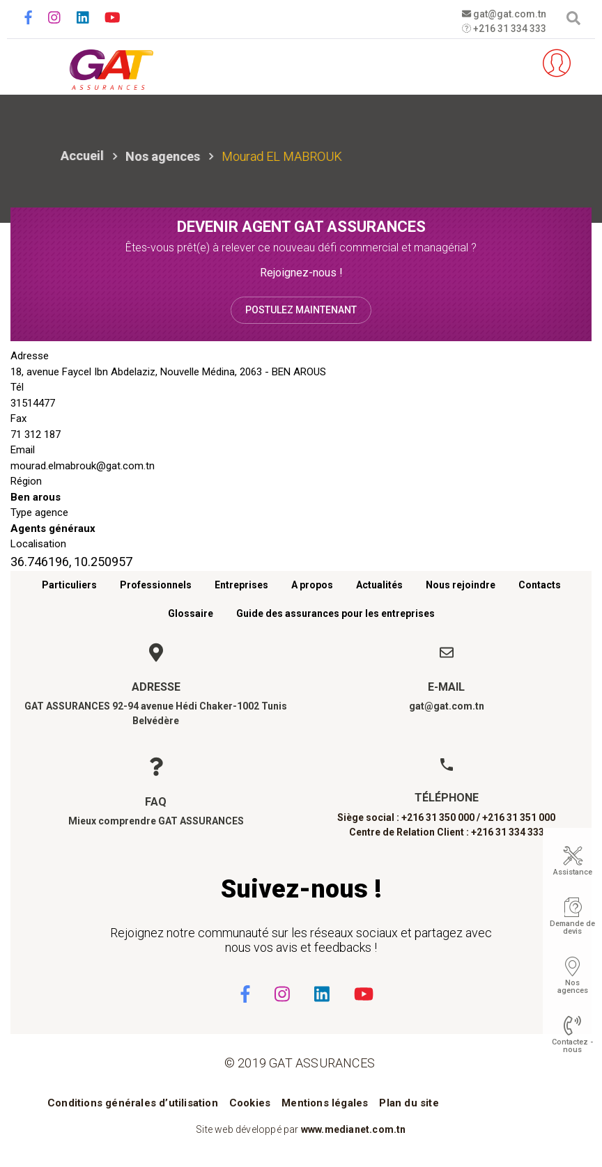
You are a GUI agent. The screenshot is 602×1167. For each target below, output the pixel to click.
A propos (312, 584)
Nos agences (162, 156)
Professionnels (156, 584)
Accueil (82, 155)
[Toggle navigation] (29, 63)
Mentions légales (324, 1103)
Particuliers (69, 584)
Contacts (539, 584)
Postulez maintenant (301, 309)
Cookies (249, 1103)
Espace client (556, 63)
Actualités (379, 584)
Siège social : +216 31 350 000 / (408, 817)
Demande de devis (572, 927)
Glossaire (190, 613)
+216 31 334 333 (503, 28)
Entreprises (241, 584)
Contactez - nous (572, 1045)
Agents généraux (52, 528)
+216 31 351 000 (518, 817)
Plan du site (408, 1103)
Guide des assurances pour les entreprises (335, 613)
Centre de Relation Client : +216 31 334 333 (446, 832)
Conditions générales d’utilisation (132, 1103)
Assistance (572, 872)
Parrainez (514, 63)
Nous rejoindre (460, 584)
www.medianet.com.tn (353, 1129)
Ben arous (35, 497)
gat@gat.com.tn (503, 13)
